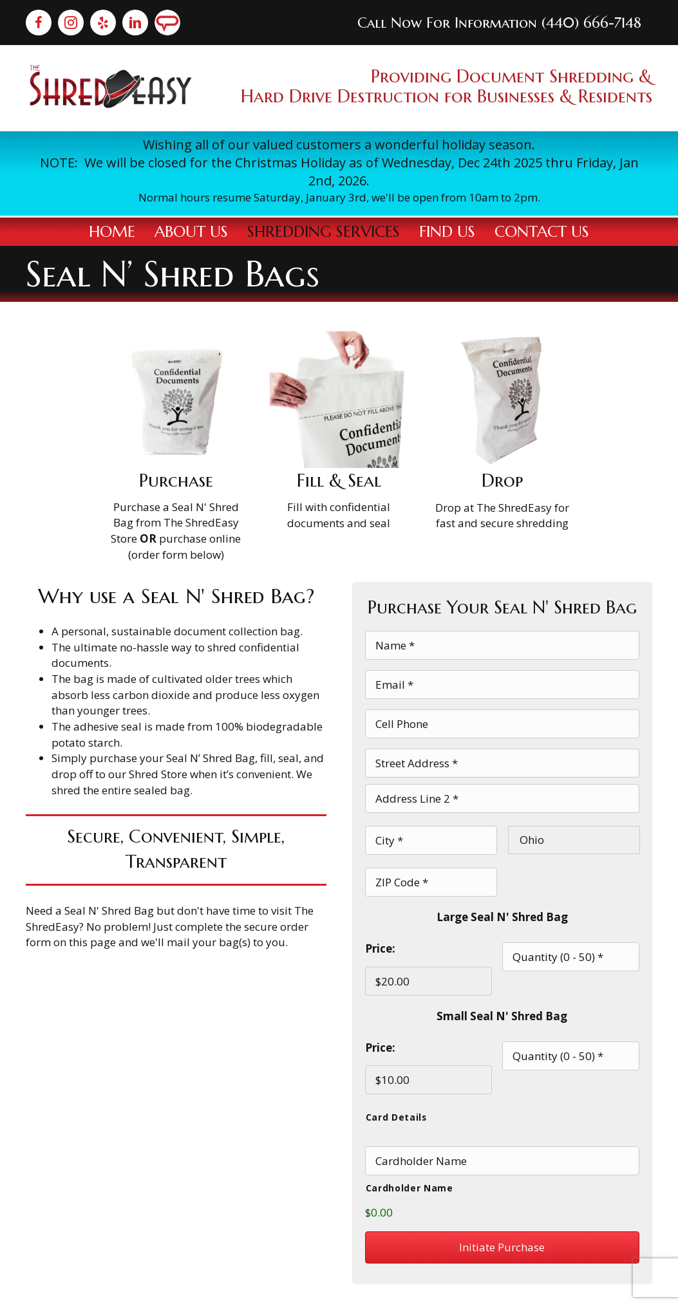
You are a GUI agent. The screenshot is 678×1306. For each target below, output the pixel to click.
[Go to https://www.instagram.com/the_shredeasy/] (71, 22)
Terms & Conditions (602, 1288)
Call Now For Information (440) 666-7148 (499, 23)
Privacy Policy (508, 1288)
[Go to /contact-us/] (339, 174)
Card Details (396, 1090)
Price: (380, 927)
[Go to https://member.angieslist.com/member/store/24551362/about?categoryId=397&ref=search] (167, 22)
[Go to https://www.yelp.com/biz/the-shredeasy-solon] (103, 22)
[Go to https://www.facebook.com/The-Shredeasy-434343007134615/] (39, 22)
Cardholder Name (409, 1158)
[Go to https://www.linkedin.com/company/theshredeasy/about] (135, 22)
